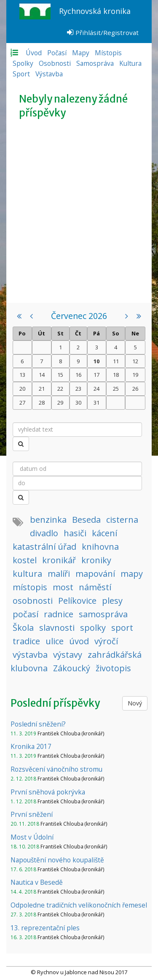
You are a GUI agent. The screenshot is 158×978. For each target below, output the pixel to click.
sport (122, 627)
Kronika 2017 (31, 746)
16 (78, 374)
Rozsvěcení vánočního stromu (56, 769)
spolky (93, 627)
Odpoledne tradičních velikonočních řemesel (79, 905)
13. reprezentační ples (45, 927)
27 (22, 402)
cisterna (122, 519)
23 (78, 388)
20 (22, 388)
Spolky (23, 63)
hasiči (75, 533)
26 (135, 388)
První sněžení (32, 814)
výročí (106, 641)
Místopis (108, 52)
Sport (21, 73)
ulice (55, 641)
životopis (113, 668)
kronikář (59, 560)
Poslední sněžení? (38, 724)
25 (116, 388)
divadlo (44, 533)
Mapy (80, 52)
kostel (25, 560)
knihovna (100, 546)
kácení (104, 533)
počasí (25, 614)
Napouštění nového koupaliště (57, 860)
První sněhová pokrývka (48, 792)
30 (78, 402)
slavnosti (57, 627)
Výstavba (49, 73)
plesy (112, 600)
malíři (59, 573)
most (63, 587)
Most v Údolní (32, 837)
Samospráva (95, 63)
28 (42, 402)
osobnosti (33, 600)
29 (60, 402)
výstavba (30, 654)
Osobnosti (55, 63)
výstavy (67, 654)
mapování (95, 573)
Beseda (86, 519)
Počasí (57, 52)
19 (135, 374)
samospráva (103, 614)
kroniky (96, 560)
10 (96, 361)
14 (42, 374)
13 (22, 374)
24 (96, 388)
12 (135, 361)
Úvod (34, 52)
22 (60, 388)
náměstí (95, 587)
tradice (26, 641)
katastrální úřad (44, 546)
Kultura (130, 63)
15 (60, 374)
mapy (132, 573)
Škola (23, 627)
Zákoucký (71, 668)
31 (96, 402)
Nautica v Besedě (37, 882)
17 (96, 374)
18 (116, 374)
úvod (79, 641)
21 (42, 388)
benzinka (48, 519)
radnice (58, 614)
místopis (30, 587)
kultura (27, 573)
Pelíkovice (77, 600)
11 (116, 361)
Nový (135, 703)
